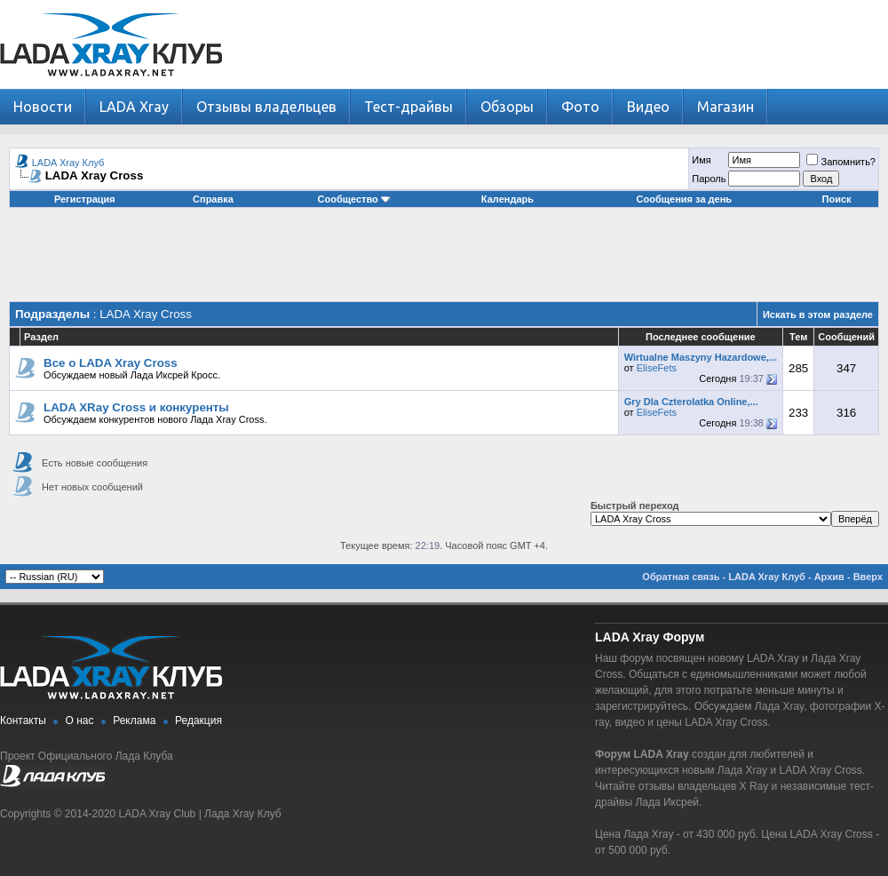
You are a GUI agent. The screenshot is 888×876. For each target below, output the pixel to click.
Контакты (23, 720)
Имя (701, 160)
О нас (80, 720)
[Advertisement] (444, 261)
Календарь (507, 199)
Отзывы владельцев (266, 107)
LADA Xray (134, 107)
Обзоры (507, 107)
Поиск (837, 199)
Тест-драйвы (408, 107)
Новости (42, 107)
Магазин (725, 107)
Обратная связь (680, 576)
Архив (829, 576)
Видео (648, 107)
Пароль (708, 178)
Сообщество (354, 199)
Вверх (868, 576)
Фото (580, 107)
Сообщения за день (684, 199)
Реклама (134, 720)
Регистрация (84, 199)
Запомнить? (841, 161)
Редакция (198, 720)
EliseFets (657, 367)
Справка (213, 199)
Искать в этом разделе (818, 314)
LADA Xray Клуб (68, 162)
